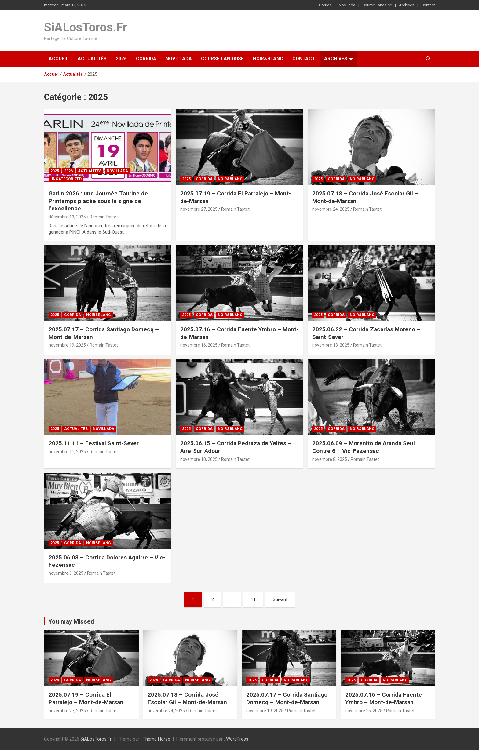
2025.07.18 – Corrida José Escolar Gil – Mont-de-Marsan (187, 698)
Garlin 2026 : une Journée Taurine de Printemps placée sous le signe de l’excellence (98, 201)
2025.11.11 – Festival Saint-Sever (94, 443)
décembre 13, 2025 (67, 216)
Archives (406, 5)
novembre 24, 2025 (330, 209)
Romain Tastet (104, 216)
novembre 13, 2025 (330, 345)
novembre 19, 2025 (67, 345)
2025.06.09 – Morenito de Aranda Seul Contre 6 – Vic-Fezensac (363, 447)
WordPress (237, 739)
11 (253, 599)
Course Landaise (377, 5)
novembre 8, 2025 (329, 459)
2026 (121, 58)
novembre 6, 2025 (66, 573)
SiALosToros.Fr (85, 27)
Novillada (347, 5)
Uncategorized (66, 179)
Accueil (58, 58)
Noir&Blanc (268, 58)
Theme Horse (156, 739)
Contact (428, 5)
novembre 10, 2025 (199, 459)
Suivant (280, 599)
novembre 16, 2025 (199, 345)
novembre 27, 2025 (199, 209)
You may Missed (71, 621)
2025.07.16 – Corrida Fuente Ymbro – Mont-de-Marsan (383, 698)
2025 (54, 171)
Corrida (325, 5)
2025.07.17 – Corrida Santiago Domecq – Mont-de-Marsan (286, 698)
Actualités (92, 58)
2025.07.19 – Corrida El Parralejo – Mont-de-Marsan (86, 698)
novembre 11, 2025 (67, 451)
